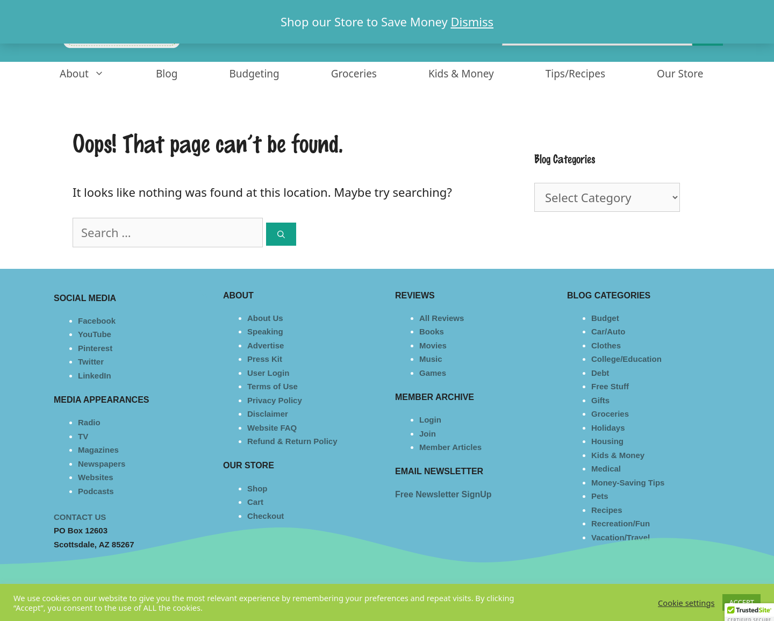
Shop (257, 488)
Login (430, 419)
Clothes (606, 345)
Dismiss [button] (471, 21)
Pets (599, 496)
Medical (606, 468)
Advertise (265, 345)
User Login (268, 372)
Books (431, 331)
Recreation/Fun (620, 523)
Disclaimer (267, 413)
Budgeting (254, 74)
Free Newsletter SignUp (443, 494)
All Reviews (441, 318)
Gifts (600, 400)
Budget (605, 318)
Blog (166, 74)
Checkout (265, 515)
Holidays (608, 427)
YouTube (94, 334)
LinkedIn (94, 375)
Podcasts (96, 491)
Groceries (354, 74)
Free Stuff (610, 386)
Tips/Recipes (575, 74)
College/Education (626, 358)
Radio (89, 422)
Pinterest (95, 348)
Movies (433, 345)
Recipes (606, 510)
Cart (255, 501)
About (95, 74)
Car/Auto (608, 331)
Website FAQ (272, 427)
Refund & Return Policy (292, 441)
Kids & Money (461, 74)
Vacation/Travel (620, 537)
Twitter (91, 361)
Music (430, 358)
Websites (95, 477)
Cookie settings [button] (686, 603)
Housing (607, 441)
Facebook (97, 320)
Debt (600, 372)
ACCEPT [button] (741, 602)
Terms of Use (272, 386)
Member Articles (450, 447)
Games (432, 372)
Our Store (680, 74)
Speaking (265, 331)
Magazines (98, 449)
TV (83, 436)
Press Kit (264, 358)
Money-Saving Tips (627, 482)
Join (427, 433)
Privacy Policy (274, 400)
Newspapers (101, 463)
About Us (265, 318)
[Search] (281, 234)
